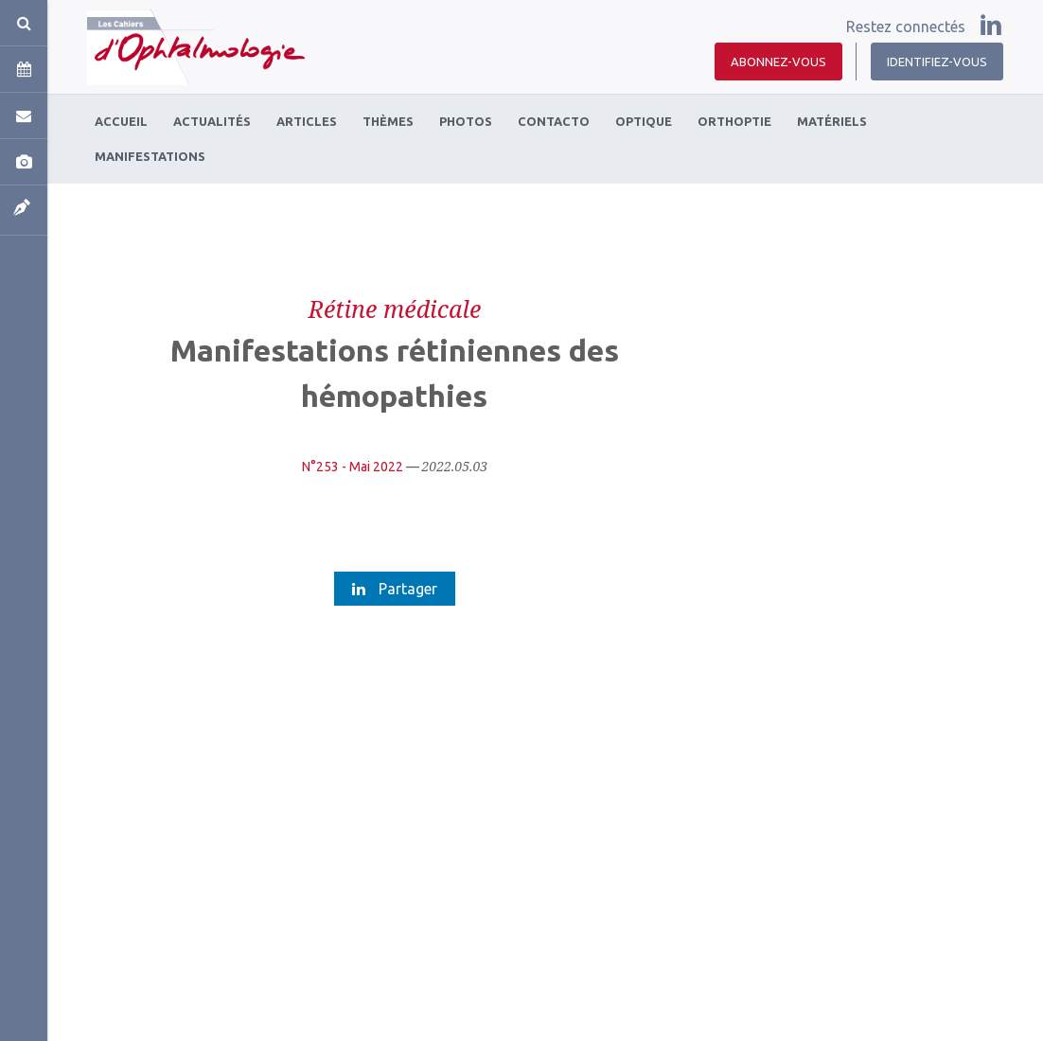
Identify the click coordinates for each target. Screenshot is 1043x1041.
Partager (394, 588)
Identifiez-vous (937, 61)
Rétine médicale (394, 308)
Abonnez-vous (778, 61)
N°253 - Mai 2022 (352, 466)
